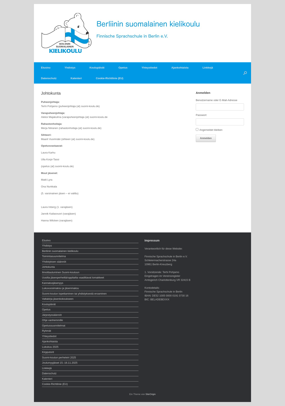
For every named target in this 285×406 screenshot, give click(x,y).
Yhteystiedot (149, 67)
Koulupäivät (96, 67)
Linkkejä (208, 67)
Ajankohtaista (179, 67)
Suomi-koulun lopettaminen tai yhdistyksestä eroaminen (74, 293)
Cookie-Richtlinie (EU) (109, 78)
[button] (245, 73)
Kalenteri (76, 78)
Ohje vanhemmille (52, 320)
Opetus (123, 67)
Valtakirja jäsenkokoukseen (58, 298)
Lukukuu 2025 (50, 346)
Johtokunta (48, 266)
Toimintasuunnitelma (54, 256)
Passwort (201, 115)
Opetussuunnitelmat (53, 325)
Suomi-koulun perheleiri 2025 (59, 357)
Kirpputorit (48, 352)
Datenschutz (48, 78)
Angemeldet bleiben (210, 129)
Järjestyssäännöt (52, 314)
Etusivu (45, 67)
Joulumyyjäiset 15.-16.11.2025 (59, 362)
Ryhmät (46, 330)
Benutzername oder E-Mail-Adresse (216, 100)
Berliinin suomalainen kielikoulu (60, 251)
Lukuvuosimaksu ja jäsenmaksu (60, 288)
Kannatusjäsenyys (52, 282)
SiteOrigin (151, 394)
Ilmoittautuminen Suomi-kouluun (60, 272)
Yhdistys (70, 67)
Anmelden (206, 138)
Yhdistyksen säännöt (54, 261)
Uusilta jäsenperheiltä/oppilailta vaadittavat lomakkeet (73, 277)
